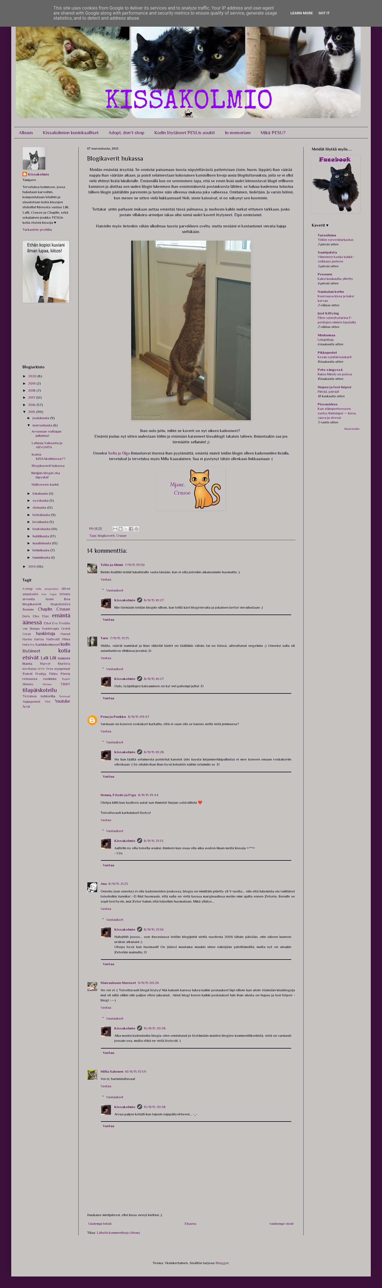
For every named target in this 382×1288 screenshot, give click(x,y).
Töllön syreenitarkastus (336, 240)
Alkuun (26, 132)
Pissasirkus (328, 404)
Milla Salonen (112, 1071)
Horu (25, 645)
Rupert (66, 678)
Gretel (65, 629)
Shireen (47, 684)
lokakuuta (41, 493)
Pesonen (325, 274)
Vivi (47, 702)
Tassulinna (327, 235)
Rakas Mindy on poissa (335, 374)
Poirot (27, 674)
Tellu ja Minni (112, 565)
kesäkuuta (41, 522)
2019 (32, 383)
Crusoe (121, 536)
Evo (55, 623)
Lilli (53, 658)
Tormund (64, 696)
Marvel (45, 664)
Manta (27, 663)
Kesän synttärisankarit (335, 357)
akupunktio (51, 588)
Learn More (301, 13)
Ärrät (26, 707)
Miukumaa (326, 335)
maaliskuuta (42, 543)
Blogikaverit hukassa (48, 465)
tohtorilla (48, 696)
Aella (38, 588)
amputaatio (30, 594)
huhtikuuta (41, 536)
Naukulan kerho (331, 291)
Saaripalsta (327, 252)
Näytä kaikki (352, 428)
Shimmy (27, 684)
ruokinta (49, 679)
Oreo (49, 669)
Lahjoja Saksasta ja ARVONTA (46, 445)
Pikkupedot (327, 352)
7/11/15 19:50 (135, 565)
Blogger (222, 1263)
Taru (104, 638)
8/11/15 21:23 (118, 883)
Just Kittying (328, 313)
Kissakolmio (124, 600)
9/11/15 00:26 (148, 983)
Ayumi (49, 599)
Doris (26, 616)
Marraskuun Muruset (118, 983)
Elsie (45, 616)
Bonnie (28, 609)
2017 (32, 397)
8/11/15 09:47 (138, 716)
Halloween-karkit (45, 484)
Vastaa (106, 579)
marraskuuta (43, 425)
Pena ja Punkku (113, 716)
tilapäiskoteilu (39, 690)
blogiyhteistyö (60, 604)
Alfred (65, 589)
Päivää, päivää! (328, 392)
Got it (324, 13)
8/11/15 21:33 (153, 841)
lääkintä (64, 658)
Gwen (26, 634)
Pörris (65, 674)
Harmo (27, 639)
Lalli (44, 658)
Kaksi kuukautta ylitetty (335, 279)
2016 (32, 405)
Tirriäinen (29, 696)
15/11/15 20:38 (155, 1028)
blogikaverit (106, 536)
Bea (67, 599)
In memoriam (238, 132)
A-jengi (27, 589)
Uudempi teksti (100, 1223)
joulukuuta (41, 418)
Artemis (64, 594)
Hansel (65, 634)
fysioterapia (50, 629)
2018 (32, 390)
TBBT (65, 684)
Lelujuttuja (326, 340)
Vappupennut (31, 702)
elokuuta (40, 507)
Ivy (32, 645)
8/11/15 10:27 (154, 600)
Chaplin (45, 609)
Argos (52, 594)
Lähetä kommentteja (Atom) (118, 1232)
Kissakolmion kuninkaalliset (71, 132)
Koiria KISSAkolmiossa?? (48, 456)
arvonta (28, 599)
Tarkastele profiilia (37, 229)
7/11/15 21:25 (119, 638)
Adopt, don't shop (126, 132)
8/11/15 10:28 (154, 752)
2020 (32, 376)
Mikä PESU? (273, 132)
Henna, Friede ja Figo (118, 795)
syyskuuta (41, 500)
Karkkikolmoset (47, 644)
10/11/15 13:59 (135, 1071)
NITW (41, 668)
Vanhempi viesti (281, 1223)
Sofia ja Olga (119, 453)
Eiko (36, 616)
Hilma (66, 639)
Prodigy (40, 674)
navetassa (29, 669)
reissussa (29, 679)
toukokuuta (42, 529)
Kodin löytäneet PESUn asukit (184, 132)
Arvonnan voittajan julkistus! (46, 433)
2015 (32, 412)
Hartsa (39, 639)
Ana (104, 883)
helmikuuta (41, 550)
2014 (32, 566)
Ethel (47, 623)
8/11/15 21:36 (154, 929)
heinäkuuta (42, 515)
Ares (43, 594)
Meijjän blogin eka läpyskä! (45, 475)
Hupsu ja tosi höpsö (334, 387)
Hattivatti (53, 639)
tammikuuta (42, 557)
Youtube (62, 701)
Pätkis (53, 674)
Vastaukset (114, 590)
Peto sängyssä (330, 369)
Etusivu (190, 1223)
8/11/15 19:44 (148, 795)
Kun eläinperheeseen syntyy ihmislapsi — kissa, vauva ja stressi (337, 413)
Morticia (64, 664)
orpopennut (62, 669)
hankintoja (45, 633)
